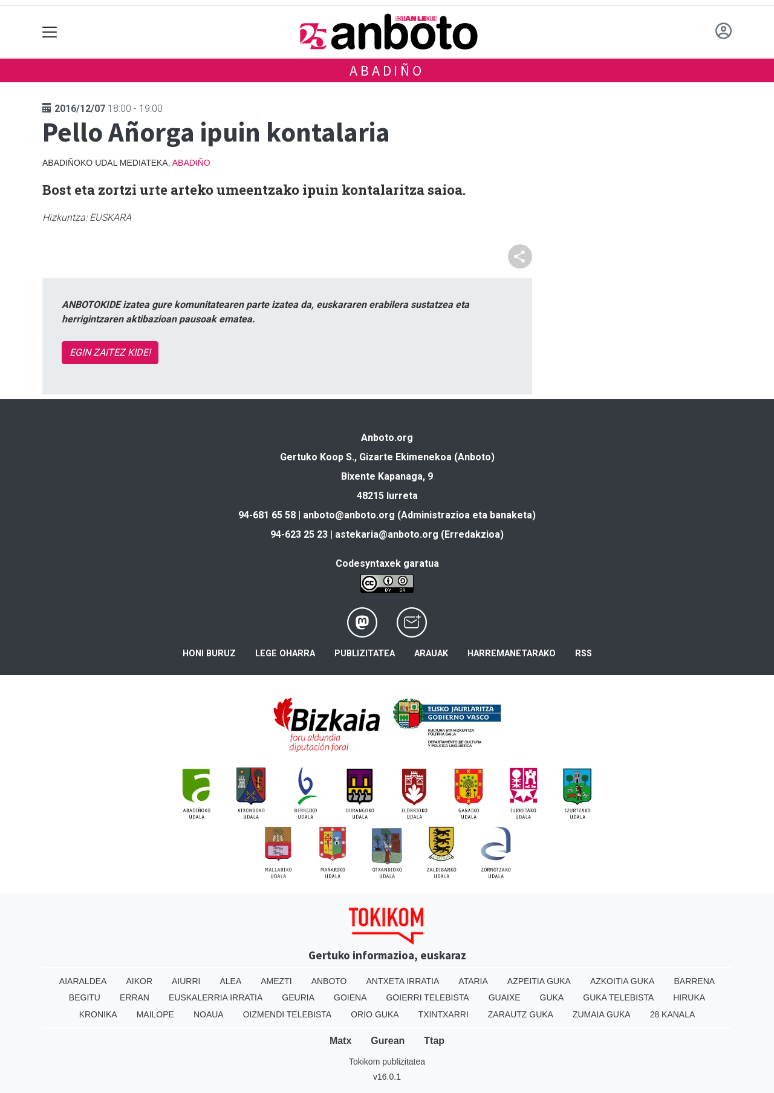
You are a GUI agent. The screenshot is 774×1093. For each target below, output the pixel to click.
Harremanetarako (511, 653)
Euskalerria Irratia (215, 997)
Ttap (434, 1041)
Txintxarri (443, 1014)
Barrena (694, 981)
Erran (134, 997)
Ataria (473, 981)
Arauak (431, 653)
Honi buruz (209, 653)
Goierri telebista (427, 997)
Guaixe (505, 997)
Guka (552, 997)
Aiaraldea (83, 981)
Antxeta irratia (403, 981)
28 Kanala (672, 1014)
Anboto (329, 981)
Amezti (276, 981)
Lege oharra (285, 653)
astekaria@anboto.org (386, 534)
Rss (583, 653)
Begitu (84, 997)
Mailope (155, 1014)
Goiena (350, 997)
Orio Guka (374, 1014)
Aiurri (186, 981)
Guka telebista (618, 997)
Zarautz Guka (520, 1014)
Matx (340, 1041)
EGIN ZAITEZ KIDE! (110, 352)
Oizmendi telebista (287, 1014)
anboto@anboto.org (349, 515)
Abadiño (387, 70)
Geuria (298, 997)
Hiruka (689, 997)
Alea (230, 981)
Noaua (209, 1014)
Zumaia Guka (602, 1014)
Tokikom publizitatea (387, 1061)
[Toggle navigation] (50, 31)
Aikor (139, 981)
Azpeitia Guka (539, 981)
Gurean (388, 1041)
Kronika (98, 1014)
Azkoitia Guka (622, 981)
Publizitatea (364, 653)
